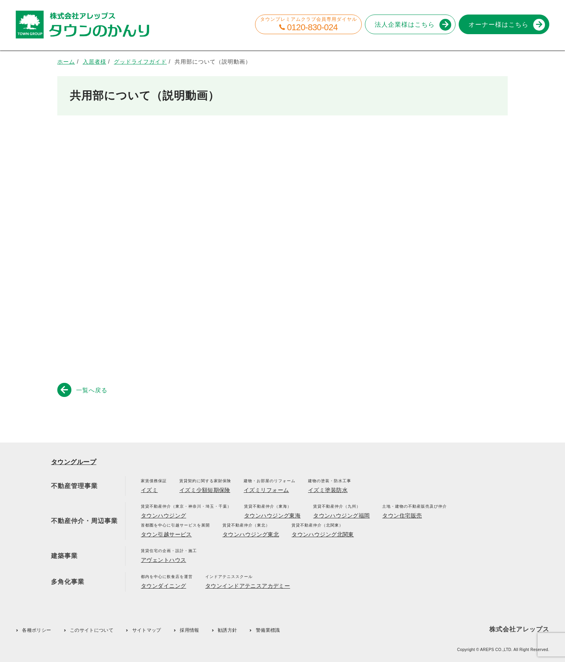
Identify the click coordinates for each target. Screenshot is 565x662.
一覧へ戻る (84, 389)
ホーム (66, 62)
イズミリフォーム (266, 490)
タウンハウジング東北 (250, 534)
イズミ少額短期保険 (204, 490)
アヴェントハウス (163, 560)
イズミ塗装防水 (328, 490)
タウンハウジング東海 (272, 515)
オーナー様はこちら (505, 24)
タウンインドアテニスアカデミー (247, 586)
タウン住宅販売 (402, 515)
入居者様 (94, 62)
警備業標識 (268, 630)
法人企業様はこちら (411, 24)
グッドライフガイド (140, 62)
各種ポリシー (36, 630)
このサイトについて (91, 630)
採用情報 (189, 630)
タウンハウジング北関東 (323, 534)
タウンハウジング (163, 515)
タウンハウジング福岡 (341, 515)
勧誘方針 (227, 630)
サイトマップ (146, 630)
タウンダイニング (163, 586)
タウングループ (73, 462)
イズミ (149, 490)
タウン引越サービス (166, 534)
